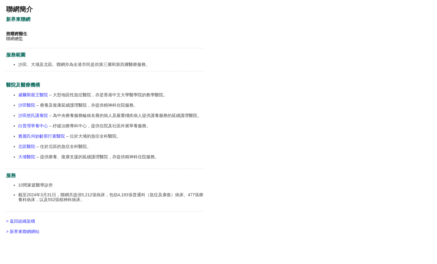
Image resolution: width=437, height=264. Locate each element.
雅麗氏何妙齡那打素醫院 (41, 136)
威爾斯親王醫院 (33, 94)
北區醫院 (26, 146)
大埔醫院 (26, 156)
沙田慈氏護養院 (33, 115)
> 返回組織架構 (20, 221)
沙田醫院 (26, 105)
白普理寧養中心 (33, 125)
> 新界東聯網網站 (22, 231)
